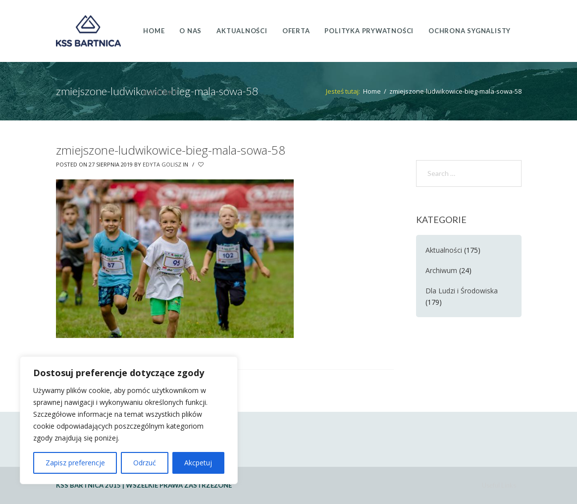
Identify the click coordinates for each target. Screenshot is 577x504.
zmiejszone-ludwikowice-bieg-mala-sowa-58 (170, 150)
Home (372, 91)
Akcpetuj (198, 462)
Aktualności (443, 250)
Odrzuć (144, 462)
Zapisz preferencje (75, 462)
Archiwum (441, 270)
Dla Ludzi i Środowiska (461, 290)
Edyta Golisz (162, 164)
